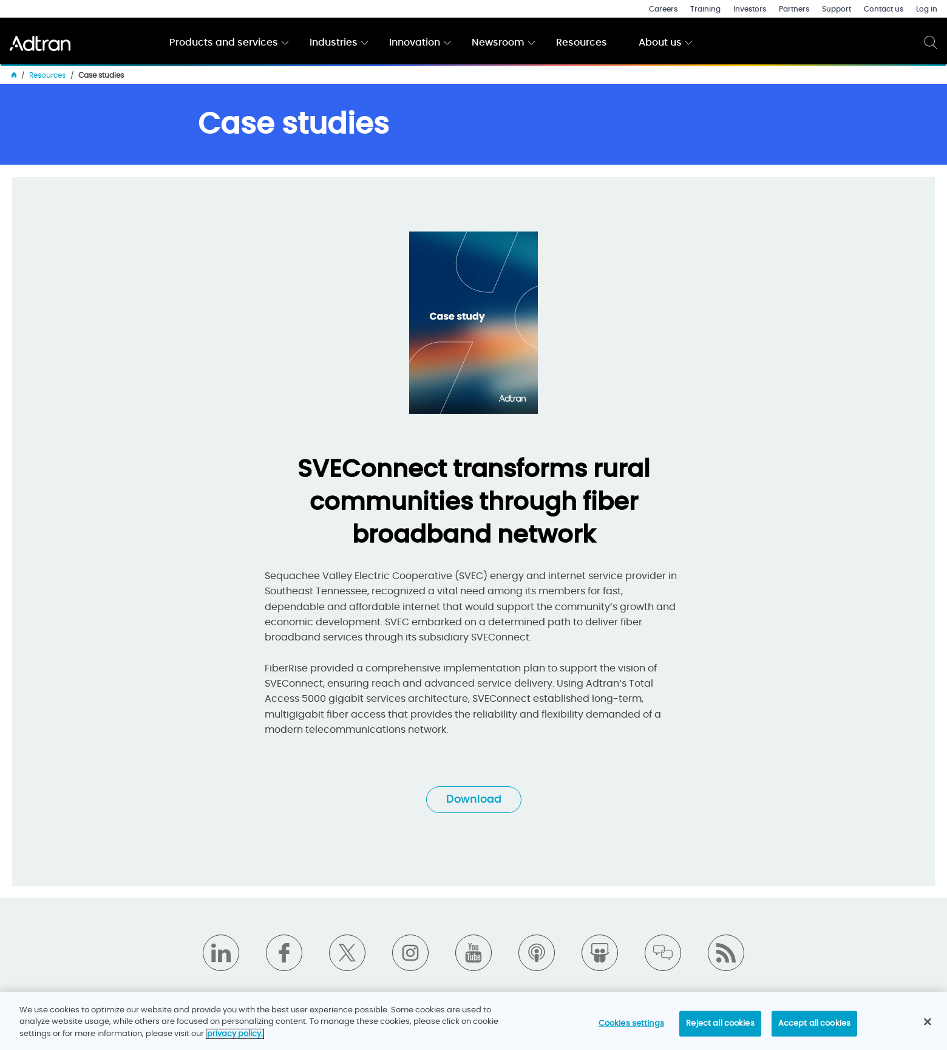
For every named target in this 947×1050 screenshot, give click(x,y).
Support (836, 9)
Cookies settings (631, 1028)
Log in (926, 9)
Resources (581, 42)
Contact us (883, 9)
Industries (334, 42)
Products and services (223, 42)
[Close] (927, 1027)
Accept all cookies (814, 1028)
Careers (663, 9)
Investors (749, 9)
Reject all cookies (720, 1028)
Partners (794, 9)
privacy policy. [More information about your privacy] (235, 1039)
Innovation (414, 42)
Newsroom (498, 42)
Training (705, 9)
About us (660, 42)
